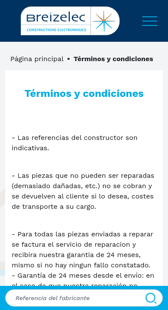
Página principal (37, 59)
